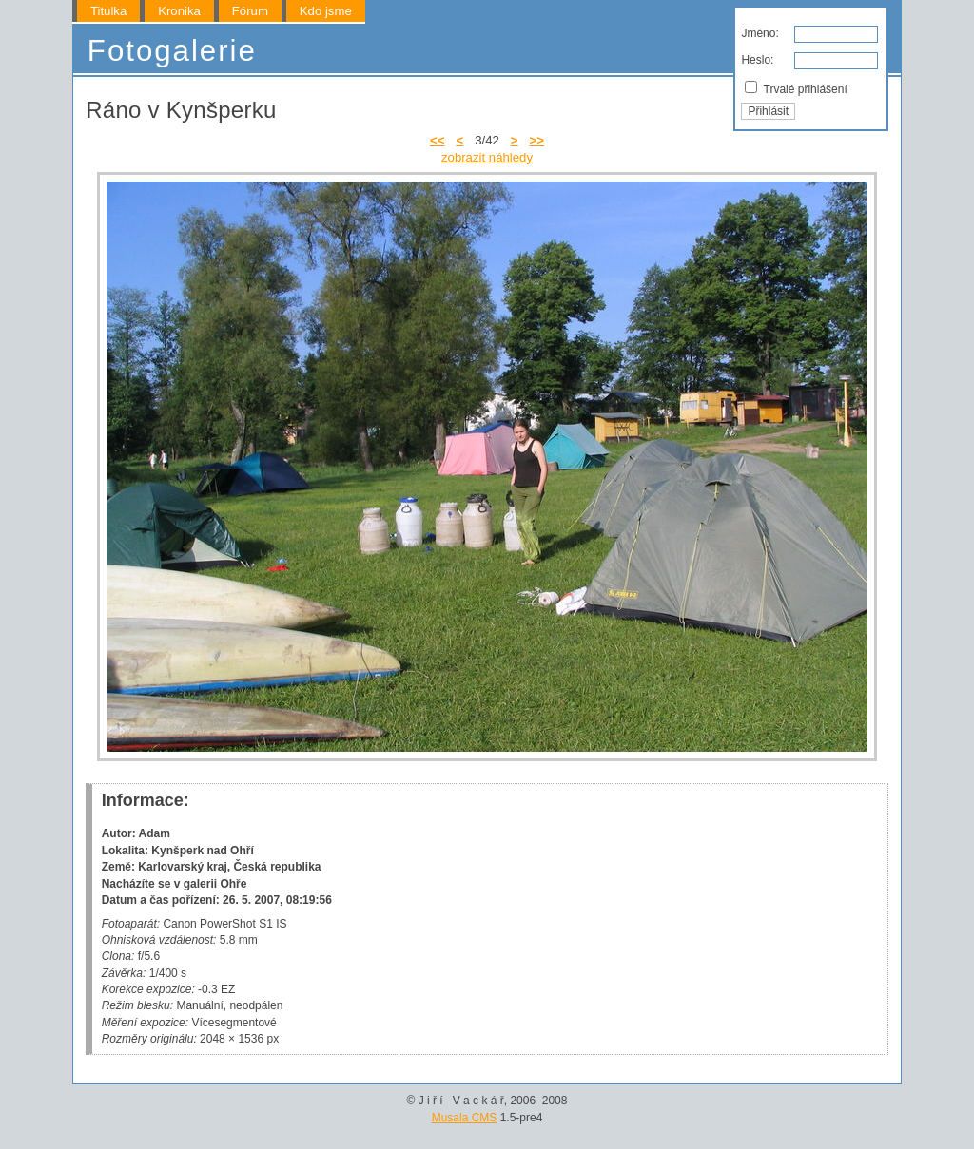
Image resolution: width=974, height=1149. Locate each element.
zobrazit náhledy (487, 157)
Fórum (250, 11)
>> (537, 140)
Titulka (108, 11)
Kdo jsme (326, 11)
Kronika (179, 11)
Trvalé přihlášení (796, 88)
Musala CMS (464, 1117)
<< (437, 140)
